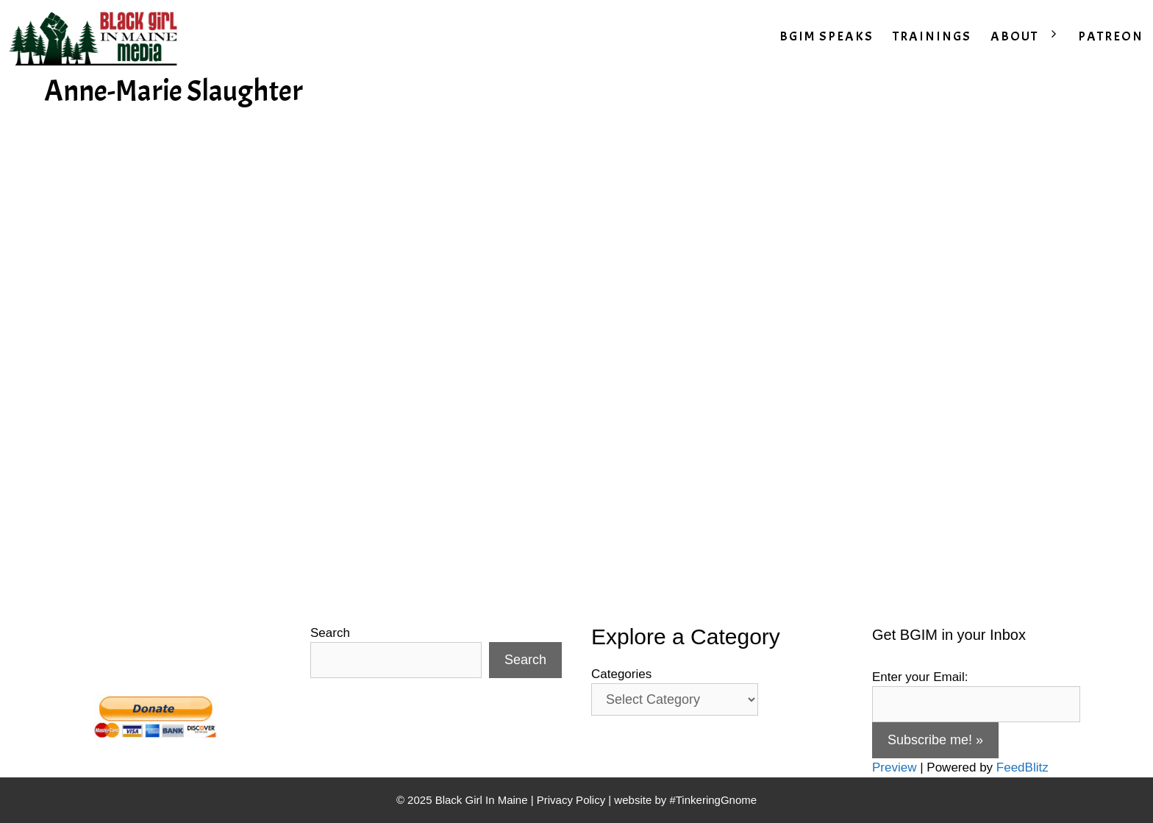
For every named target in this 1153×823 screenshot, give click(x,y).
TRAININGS (932, 36)
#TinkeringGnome (713, 800)
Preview (894, 767)
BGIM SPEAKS (826, 36)
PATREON (1110, 36)
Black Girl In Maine (483, 800)
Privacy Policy (571, 800)
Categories (621, 674)
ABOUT (1029, 37)
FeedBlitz (1022, 767)
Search (330, 633)
